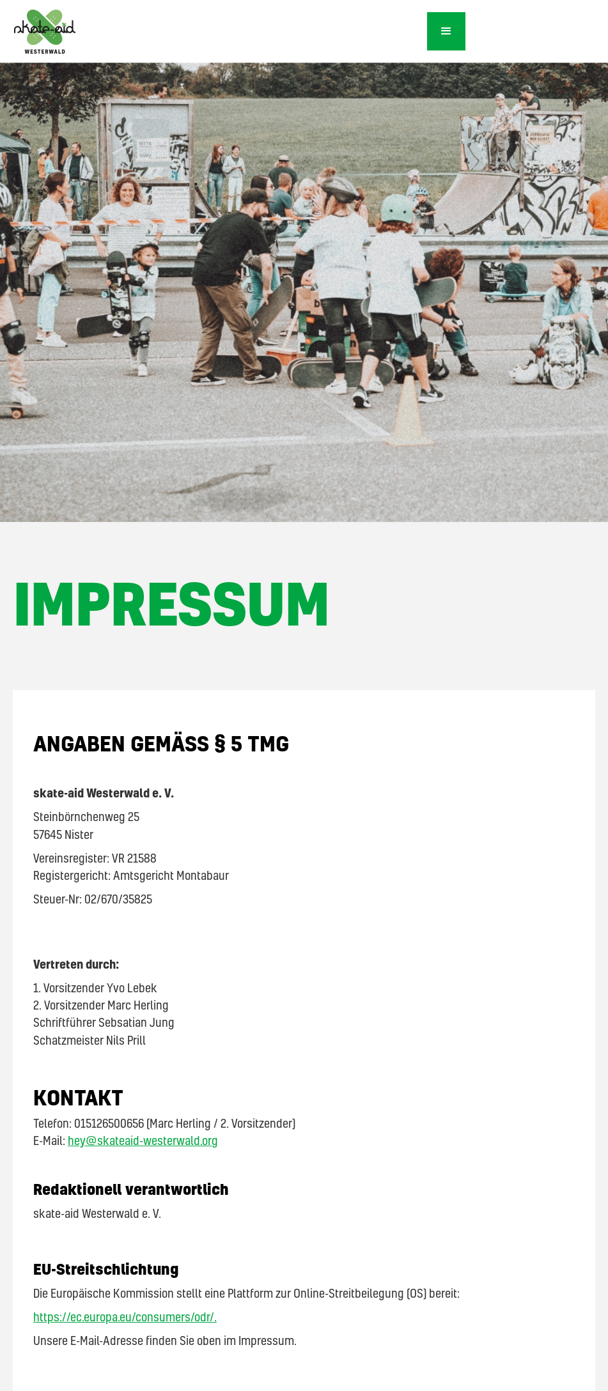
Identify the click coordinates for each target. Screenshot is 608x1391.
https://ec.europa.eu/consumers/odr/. (125, 1317)
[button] (446, 31)
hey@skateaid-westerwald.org (143, 1141)
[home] (213, 36)
